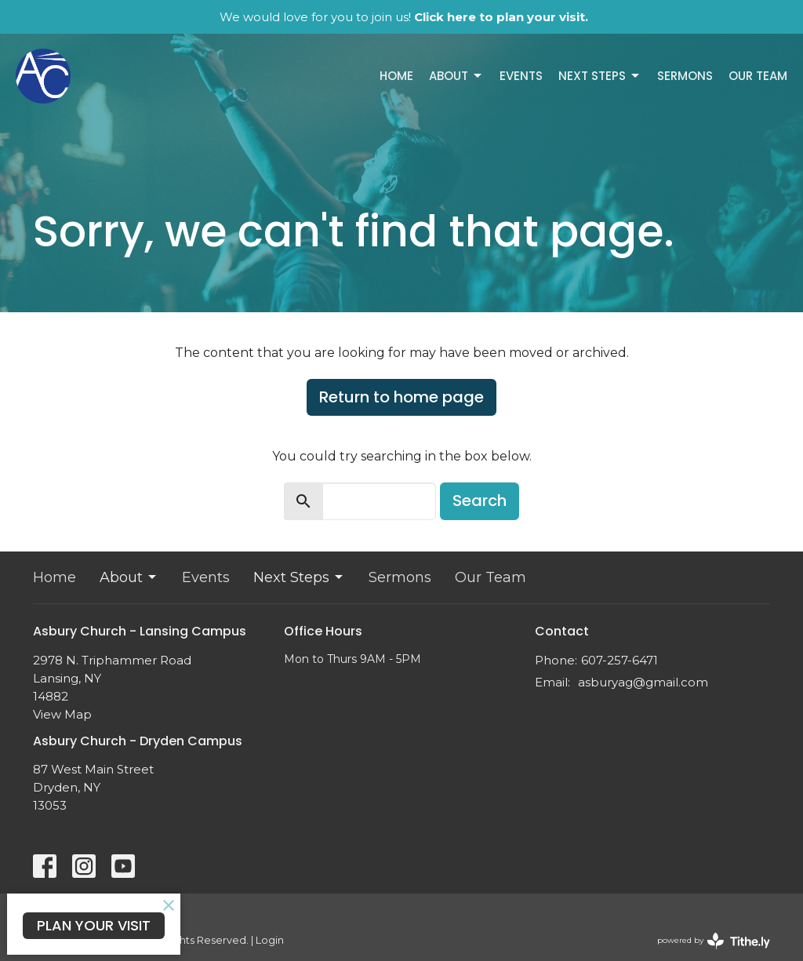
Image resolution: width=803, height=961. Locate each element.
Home (396, 75)
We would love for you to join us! (404, 16)
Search (479, 500)
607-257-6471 (619, 660)
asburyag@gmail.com (643, 682)
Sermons (685, 75)
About (456, 75)
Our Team (758, 75)
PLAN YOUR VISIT (94, 925)
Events (521, 75)
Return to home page (401, 397)
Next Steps (599, 75)
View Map (62, 714)
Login (270, 940)
